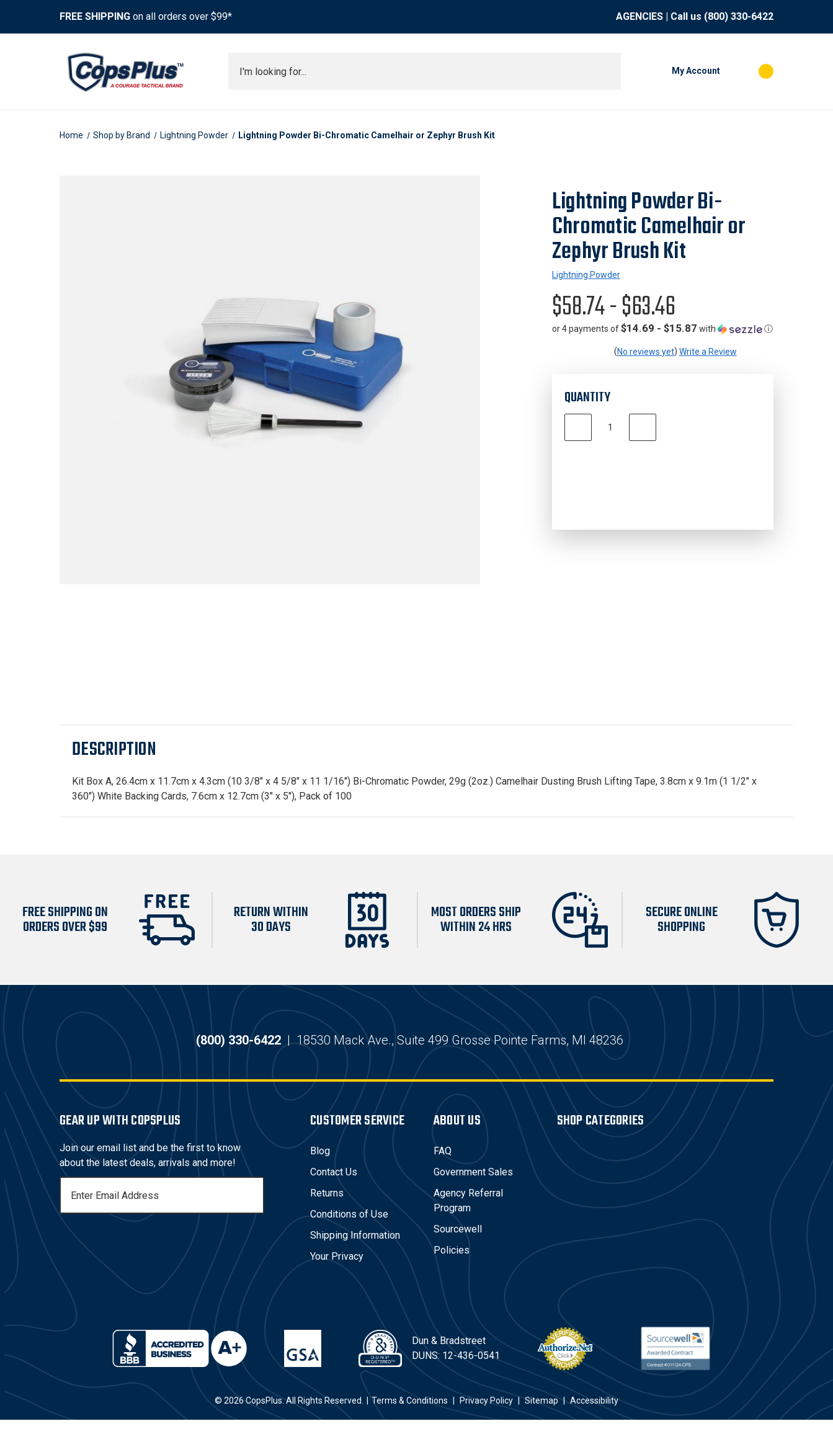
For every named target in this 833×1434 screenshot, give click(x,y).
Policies (452, 1264)
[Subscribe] (253, 1209)
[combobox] (424, 71)
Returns (327, 1207)
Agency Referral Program (468, 1214)
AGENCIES (639, 16)
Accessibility (594, 1415)
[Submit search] (607, 71)
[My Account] (676, 71)
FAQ (443, 1165)
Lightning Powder (586, 275)
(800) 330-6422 (738, 16)
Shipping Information (355, 1249)
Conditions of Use (349, 1228)
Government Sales (473, 1186)
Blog (320, 1165)
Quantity (587, 397)
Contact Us (333, 1186)
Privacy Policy (486, 1415)
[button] (662, 329)
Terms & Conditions (410, 1415)
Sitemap (541, 1415)
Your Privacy (336, 1270)
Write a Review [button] (708, 352)
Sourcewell (458, 1243)
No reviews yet (645, 352)
